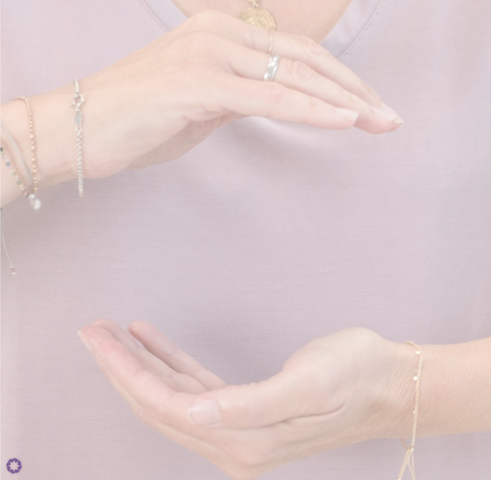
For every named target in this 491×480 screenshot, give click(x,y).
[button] (14, 466)
